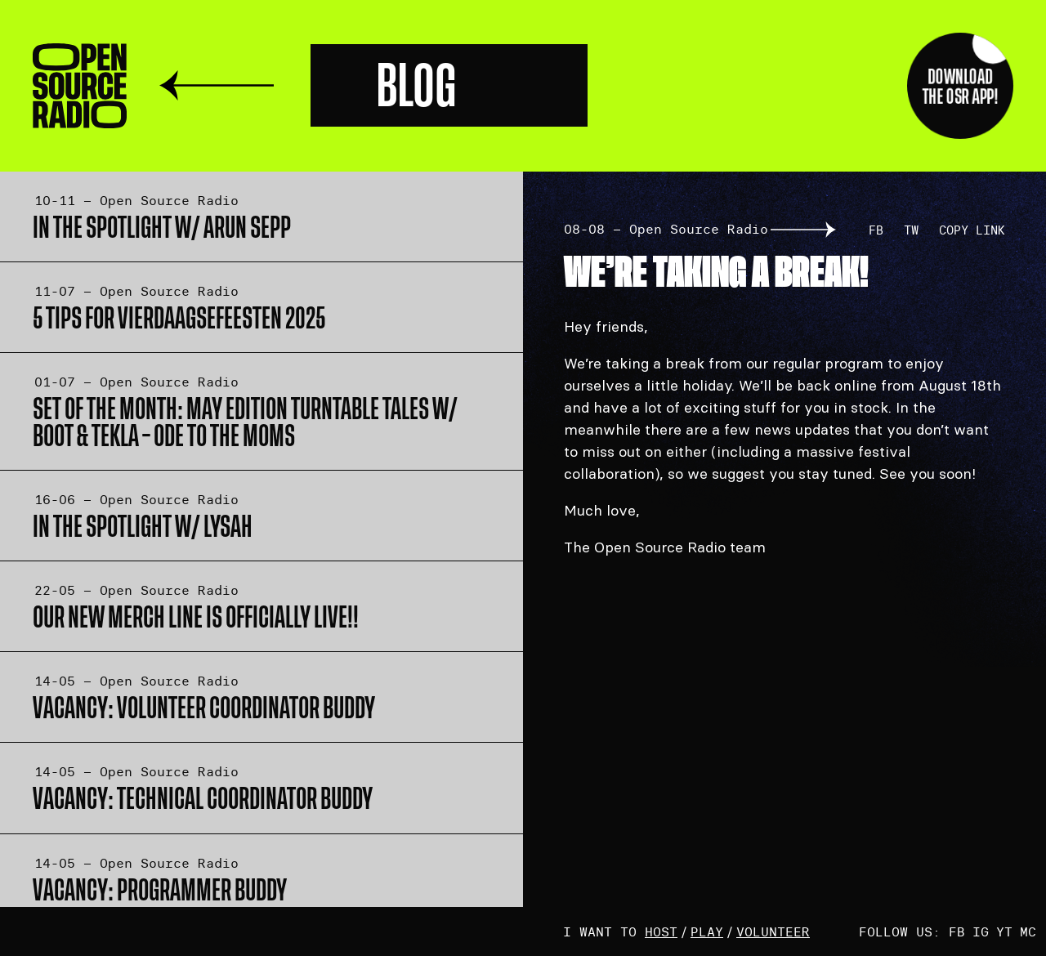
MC (1028, 931)
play (707, 931)
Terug (216, 85)
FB (876, 230)
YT (1004, 931)
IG (980, 931)
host (661, 931)
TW (911, 230)
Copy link (972, 230)
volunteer (773, 931)
